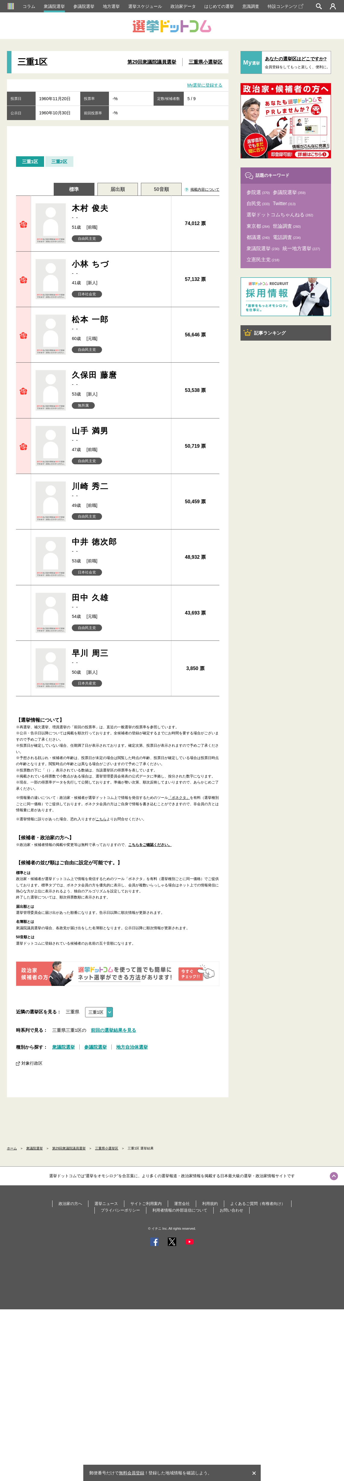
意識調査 (250, 6)
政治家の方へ (70, 1203)
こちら (101, 819)
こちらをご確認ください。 (150, 845)
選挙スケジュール (145, 6)
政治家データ (183, 6)
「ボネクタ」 (179, 798)
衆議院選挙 (54, 6)
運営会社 (182, 1203)
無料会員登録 (131, 1472)
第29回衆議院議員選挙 (151, 62)
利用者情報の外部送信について (179, 1210)
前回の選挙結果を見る (113, 1030)
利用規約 (210, 1203)
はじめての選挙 (219, 6)
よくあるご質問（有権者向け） (257, 1203)
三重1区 (30, 161)
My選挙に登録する (205, 85)
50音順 (161, 189)
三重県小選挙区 (205, 62)
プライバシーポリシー (120, 1210)
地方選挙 (111, 6)
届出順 (117, 189)
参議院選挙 (83, 6)
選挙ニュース (106, 1203)
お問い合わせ (231, 1210)
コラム (29, 6)
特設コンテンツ (285, 6)
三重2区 (59, 161)
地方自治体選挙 (132, 1047)
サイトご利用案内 (146, 1203)
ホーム (12, 1148)
